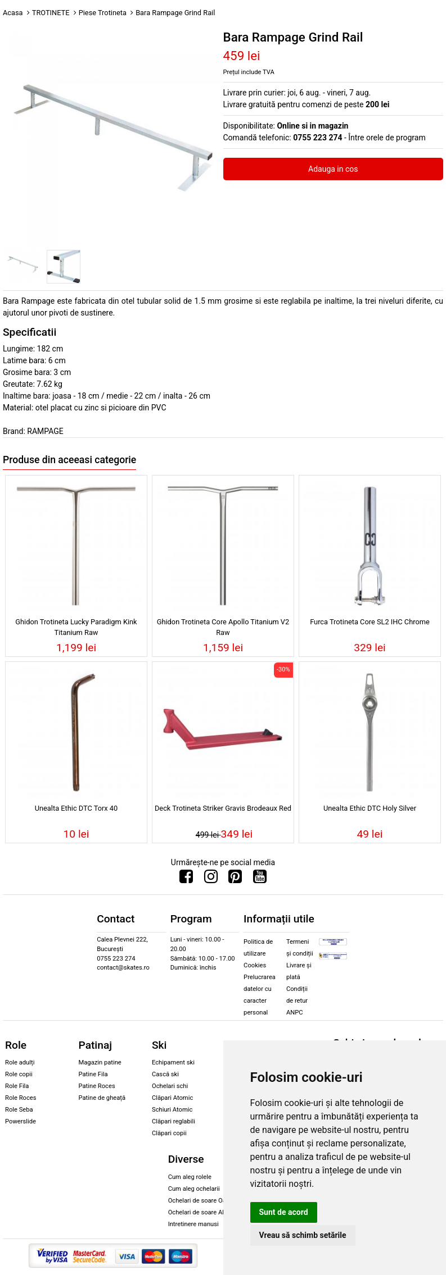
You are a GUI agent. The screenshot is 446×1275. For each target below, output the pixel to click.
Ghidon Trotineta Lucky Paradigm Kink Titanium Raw (76, 627)
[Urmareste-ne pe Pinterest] (235, 879)
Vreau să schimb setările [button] (302, 1235)
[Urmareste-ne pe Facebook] (186, 879)
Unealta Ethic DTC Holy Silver (369, 808)
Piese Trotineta (103, 12)
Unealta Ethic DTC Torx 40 (76, 808)
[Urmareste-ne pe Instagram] (211, 879)
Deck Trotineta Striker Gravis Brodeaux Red (223, 808)
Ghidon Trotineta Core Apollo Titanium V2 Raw (223, 627)
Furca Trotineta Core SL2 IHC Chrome (370, 622)
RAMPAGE (45, 431)
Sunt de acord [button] (283, 1212)
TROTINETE (51, 12)
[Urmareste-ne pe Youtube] (260, 879)
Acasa (13, 12)
